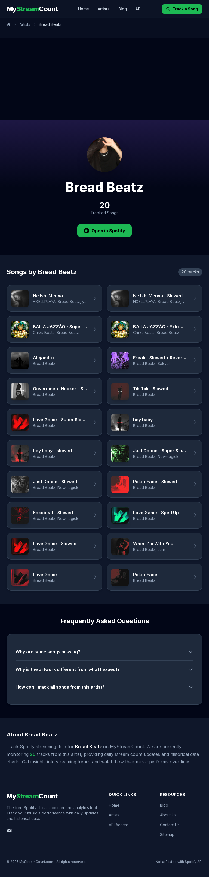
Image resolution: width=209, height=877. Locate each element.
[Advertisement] (104, 79)
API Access (119, 824)
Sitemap (167, 834)
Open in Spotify (104, 230)
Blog (122, 9)
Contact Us (170, 824)
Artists (104, 9)
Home (83, 9)
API (139, 9)
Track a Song (182, 9)
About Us (168, 815)
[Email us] (9, 830)
